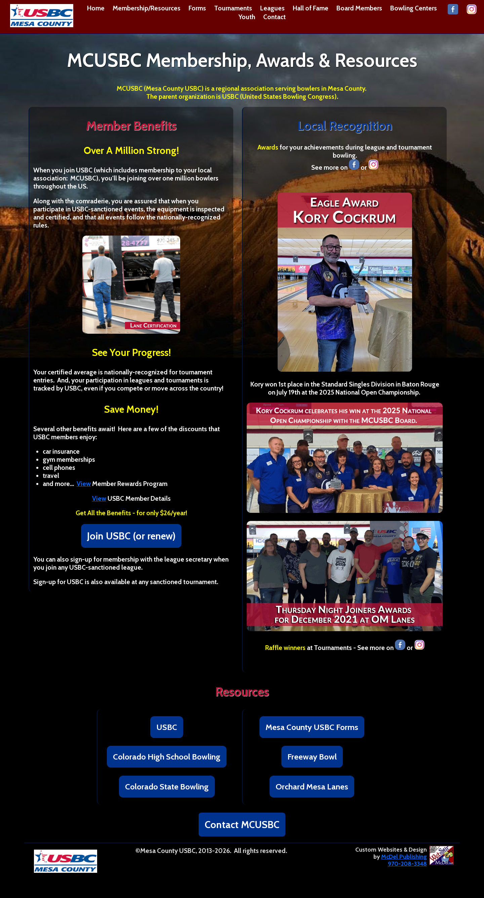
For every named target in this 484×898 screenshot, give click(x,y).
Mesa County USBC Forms (312, 727)
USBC (166, 727)
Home (96, 8)
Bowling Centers (413, 8)
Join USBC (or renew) (131, 536)
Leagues (272, 8)
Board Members (359, 8)
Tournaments (233, 8)
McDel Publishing (404, 856)
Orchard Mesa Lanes (312, 786)
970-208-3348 (407, 863)
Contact (274, 17)
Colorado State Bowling (167, 786)
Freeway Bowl (312, 757)
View (84, 484)
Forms (197, 8)
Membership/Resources (146, 8)
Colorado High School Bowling (166, 757)
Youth (246, 17)
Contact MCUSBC (242, 824)
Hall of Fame (310, 8)
